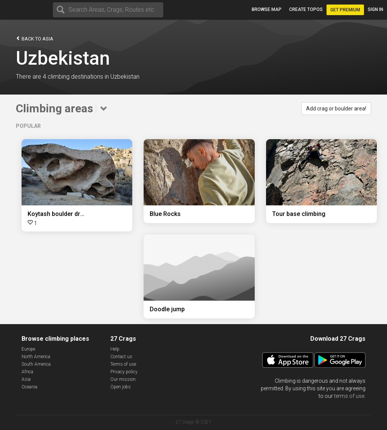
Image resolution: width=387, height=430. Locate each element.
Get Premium (345, 9)
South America (36, 364)
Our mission (123, 379)
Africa (27, 371)
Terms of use (123, 364)
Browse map (267, 9)
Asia (26, 379)
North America (36, 356)
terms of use (349, 396)
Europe (28, 349)
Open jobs (120, 387)
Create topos (306, 9)
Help (114, 349)
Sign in (375, 9)
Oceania (29, 387)
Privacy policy (124, 371)
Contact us (121, 356)
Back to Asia (34, 38)
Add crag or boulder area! (336, 109)
